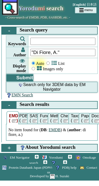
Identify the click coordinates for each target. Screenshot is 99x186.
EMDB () (14, 118)
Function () (45, 118)
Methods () (55, 118)
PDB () (23, 118)
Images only (50, 69)
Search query (25, 30)
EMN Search (19, 95)
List (58, 63)
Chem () (65, 118)
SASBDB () (34, 118)
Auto (40, 63)
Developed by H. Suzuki (49, 176)
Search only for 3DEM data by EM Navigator (52, 86)
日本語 (92, 4)
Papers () (86, 118)
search (33, 9)
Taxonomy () (76, 118)
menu (86, 10)
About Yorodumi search (39, 147)
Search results (25, 105)
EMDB (55, 130)
